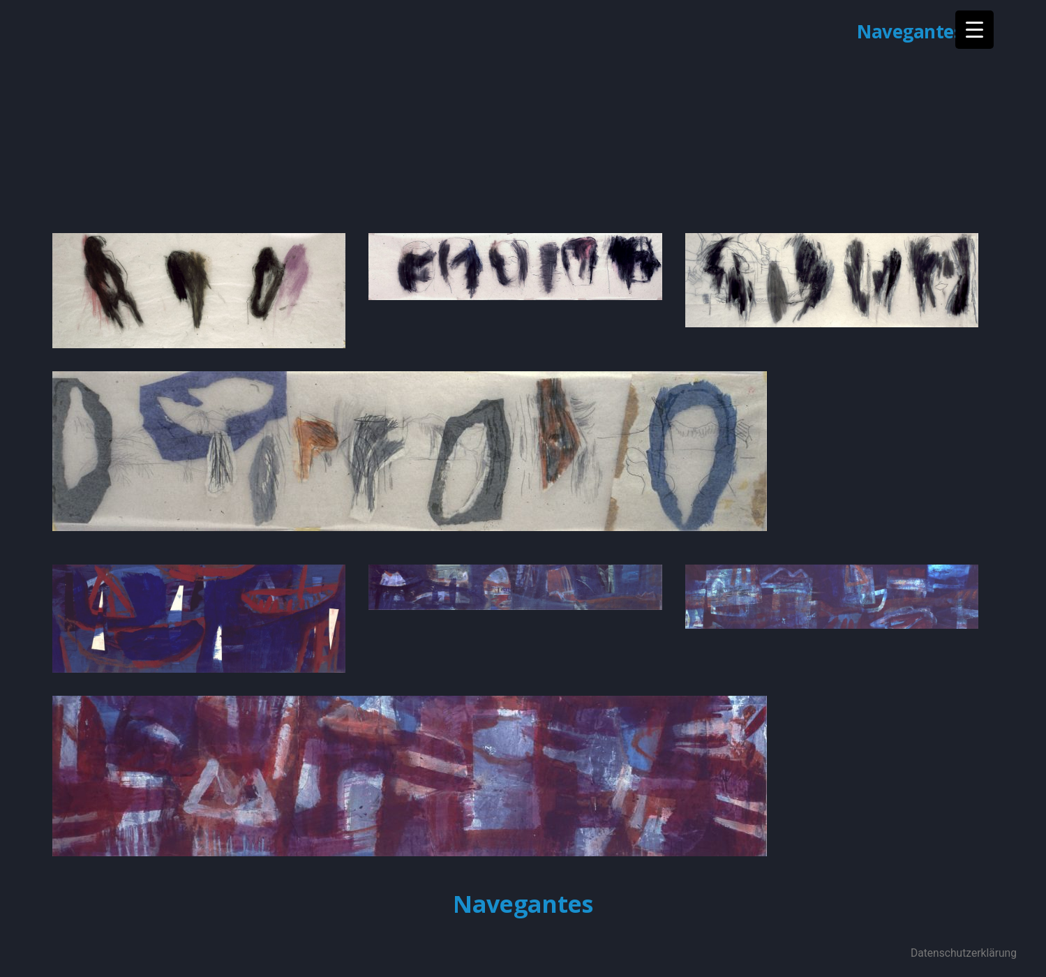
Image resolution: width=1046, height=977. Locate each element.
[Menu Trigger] (974, 29)
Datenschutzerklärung (964, 953)
